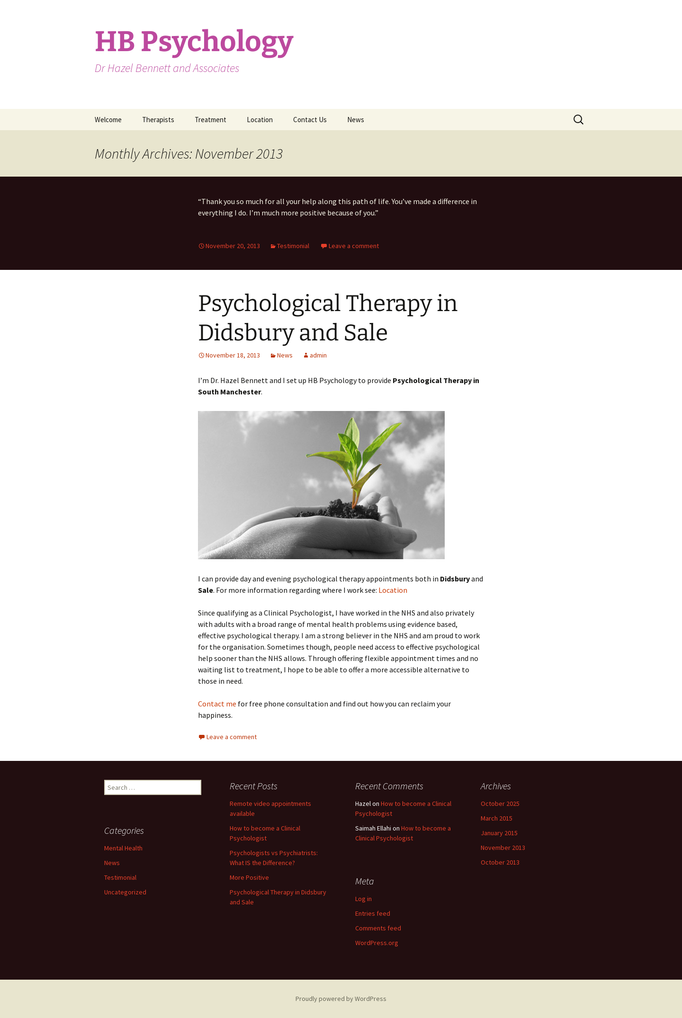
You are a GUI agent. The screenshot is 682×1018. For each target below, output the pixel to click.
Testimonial (293, 245)
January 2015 (499, 833)
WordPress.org (376, 942)
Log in (363, 898)
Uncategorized (125, 892)
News (355, 119)
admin (318, 355)
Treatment (210, 119)
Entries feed (372, 913)
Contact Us (310, 119)
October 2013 (500, 862)
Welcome (108, 119)
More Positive (249, 877)
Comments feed (378, 928)
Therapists (158, 119)
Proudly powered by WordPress (341, 998)
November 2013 (503, 847)
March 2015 (496, 818)
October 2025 (500, 803)
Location (260, 119)
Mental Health (123, 848)
